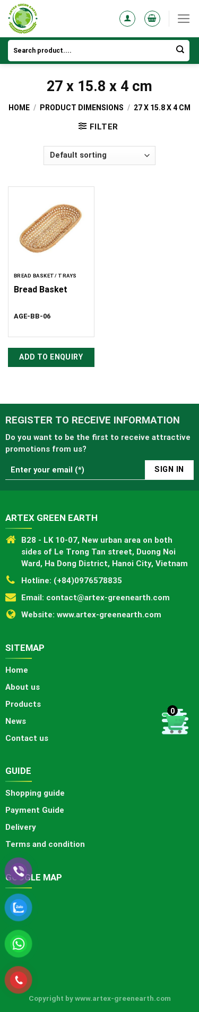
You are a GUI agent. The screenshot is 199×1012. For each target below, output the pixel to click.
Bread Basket (40, 289)
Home (19, 107)
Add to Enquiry (51, 357)
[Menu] (184, 18)
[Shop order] (99, 155)
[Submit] (180, 50)
